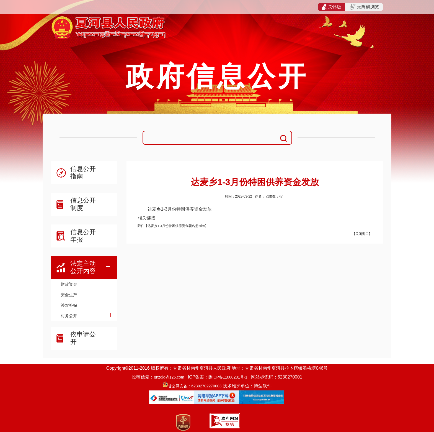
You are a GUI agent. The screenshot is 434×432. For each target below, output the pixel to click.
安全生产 (69, 294)
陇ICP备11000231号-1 (227, 377)
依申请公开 (83, 338)
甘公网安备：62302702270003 (194, 386)
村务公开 (69, 315)
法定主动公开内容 (83, 267)
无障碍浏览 (364, 7)
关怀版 (331, 7)
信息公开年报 (83, 235)
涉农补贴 (69, 305)
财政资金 (69, 284)
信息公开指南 (83, 172)
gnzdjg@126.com (169, 377)
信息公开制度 (83, 204)
